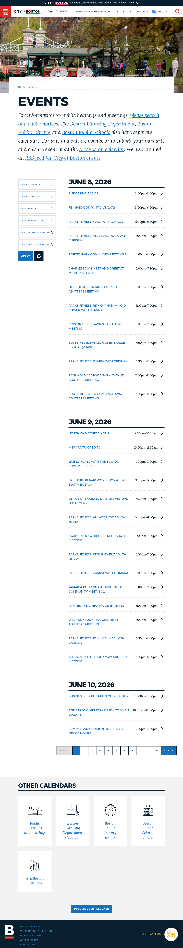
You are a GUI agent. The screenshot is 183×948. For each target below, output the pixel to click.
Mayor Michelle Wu (57, 11)
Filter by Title (37, 208)
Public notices (123, 12)
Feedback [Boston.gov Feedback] (143, 12)
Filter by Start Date (37, 184)
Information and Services (93, 12)
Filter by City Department (37, 232)
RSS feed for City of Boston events (62, 158)
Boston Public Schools (86, 132)
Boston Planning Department (102, 124)
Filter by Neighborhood (37, 244)
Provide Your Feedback (91, 909)
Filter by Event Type (37, 220)
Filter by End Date (37, 196)
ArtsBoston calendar (101, 149)
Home (21, 87)
